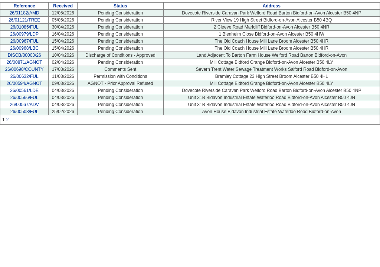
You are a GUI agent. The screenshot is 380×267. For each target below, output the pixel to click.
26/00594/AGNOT (24, 83)
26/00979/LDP (24, 34)
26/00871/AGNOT (24, 62)
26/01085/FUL (24, 27)
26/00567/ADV (24, 104)
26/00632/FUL (24, 76)
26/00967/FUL (24, 41)
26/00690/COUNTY (24, 69)
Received (63, 6)
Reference (24, 6)
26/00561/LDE (24, 90)
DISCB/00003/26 (24, 55)
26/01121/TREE (24, 20)
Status (120, 6)
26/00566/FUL (24, 97)
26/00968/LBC (24, 48)
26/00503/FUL (24, 111)
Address (272, 6)
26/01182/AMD (24, 13)
